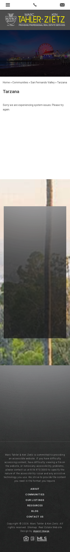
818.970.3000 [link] (38, 469)
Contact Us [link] (35, 516)
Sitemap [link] (32, 527)
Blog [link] (34, 511)
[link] (35, 5)
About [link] (34, 488)
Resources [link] (35, 505)
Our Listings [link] (35, 500)
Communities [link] (34, 494)
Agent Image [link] (41, 531)
